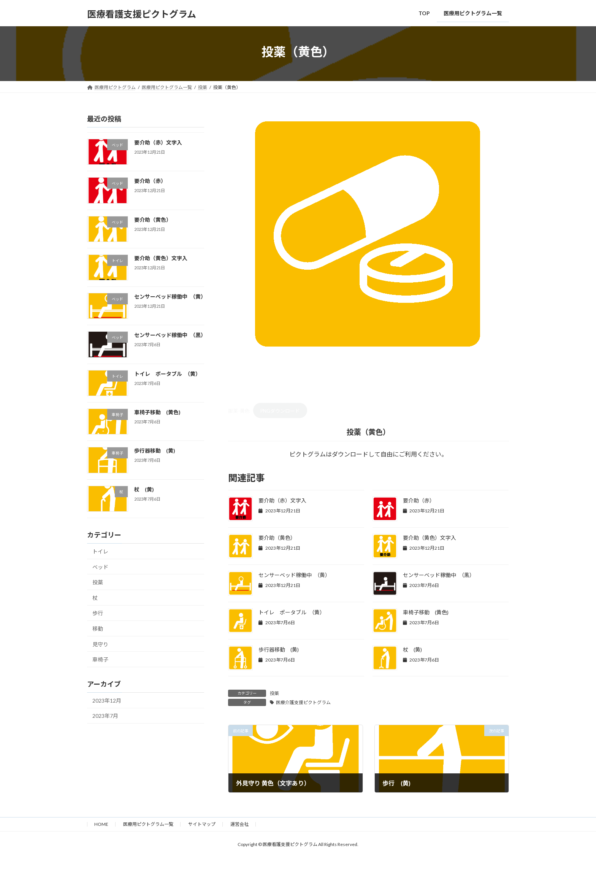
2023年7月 (105, 715)
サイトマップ (202, 824)
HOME (101, 824)
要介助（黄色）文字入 (429, 537)
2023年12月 (106, 700)
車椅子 (100, 659)
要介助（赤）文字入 (282, 500)
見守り (100, 644)
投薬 (274, 693)
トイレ (100, 551)
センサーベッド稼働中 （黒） (439, 575)
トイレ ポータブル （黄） (291, 612)
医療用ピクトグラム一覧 (148, 824)
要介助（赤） (419, 500)
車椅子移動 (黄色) (426, 612)
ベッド (100, 566)
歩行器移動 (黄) (278, 649)
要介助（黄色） (277, 537)
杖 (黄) (412, 649)
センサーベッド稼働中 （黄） (294, 575)
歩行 (97, 613)
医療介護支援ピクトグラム (303, 702)
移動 (97, 628)
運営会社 (239, 824)
